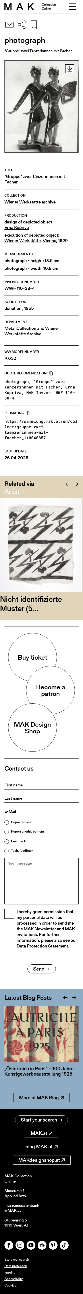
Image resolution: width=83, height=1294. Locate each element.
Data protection (15, 1265)
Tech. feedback (22, 850)
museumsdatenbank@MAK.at (21, 1208)
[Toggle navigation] (72, 6)
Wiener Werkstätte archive (30, 202)
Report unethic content (27, 831)
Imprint (9, 1272)
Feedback (18, 841)
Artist (11, 491)
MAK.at (41, 1133)
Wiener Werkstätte (22, 240)
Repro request (21, 822)
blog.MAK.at (41, 1146)
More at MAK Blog (41, 1097)
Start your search (41, 1119)
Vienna (49, 240)
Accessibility (13, 1278)
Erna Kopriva (16, 227)
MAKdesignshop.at (41, 1160)
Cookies (10, 1285)
